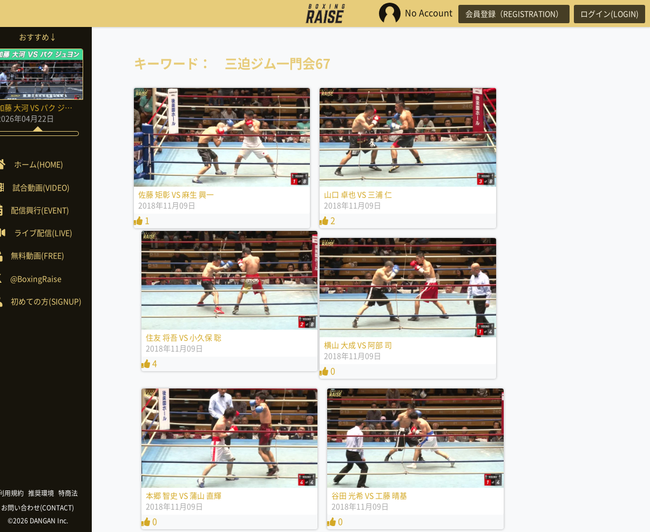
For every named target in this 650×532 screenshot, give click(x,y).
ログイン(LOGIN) (607, 13)
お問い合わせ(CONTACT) (54, 507)
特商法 (84, 493)
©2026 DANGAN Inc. (54, 520)
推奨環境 (57, 493)
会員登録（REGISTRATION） (506, 13)
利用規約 (27, 493)
